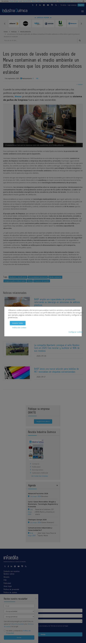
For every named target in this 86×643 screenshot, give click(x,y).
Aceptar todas (17, 323)
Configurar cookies (76, 332)
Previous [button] (5, 24)
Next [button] (81, 24)
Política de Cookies (19, 327)
